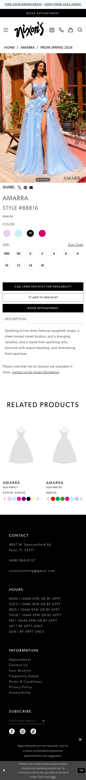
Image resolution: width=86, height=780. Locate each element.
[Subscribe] (43, 721)
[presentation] (21, 446)
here (53, 777)
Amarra (28, 47)
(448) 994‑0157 (22, 560)
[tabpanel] (43, 118)
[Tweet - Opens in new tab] (19, 187)
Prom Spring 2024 (56, 47)
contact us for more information (35, 372)
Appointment (20, 659)
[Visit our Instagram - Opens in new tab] (23, 731)
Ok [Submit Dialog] (81, 770)
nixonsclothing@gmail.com (32, 571)
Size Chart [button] (75, 245)
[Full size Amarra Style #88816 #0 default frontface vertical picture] (43, 118)
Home (9, 47)
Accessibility (20, 692)
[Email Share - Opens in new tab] (31, 187)
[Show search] (80, 30)
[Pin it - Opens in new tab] (25, 187)
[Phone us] (61, 30)
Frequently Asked (24, 676)
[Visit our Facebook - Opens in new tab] (12, 731)
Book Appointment (43, 308)
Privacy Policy (20, 687)
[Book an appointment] (43, 13)
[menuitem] (5, 30)
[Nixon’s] (29, 30)
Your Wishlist (20, 670)
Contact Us (18, 665)
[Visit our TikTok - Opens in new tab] (33, 731)
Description (15, 319)
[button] (5, 30)
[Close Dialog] (4, 770)
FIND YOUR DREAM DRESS (23, 4)
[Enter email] (27, 721)
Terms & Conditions (25, 681)
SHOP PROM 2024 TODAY (63, 4)
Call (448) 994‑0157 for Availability (43, 286)
